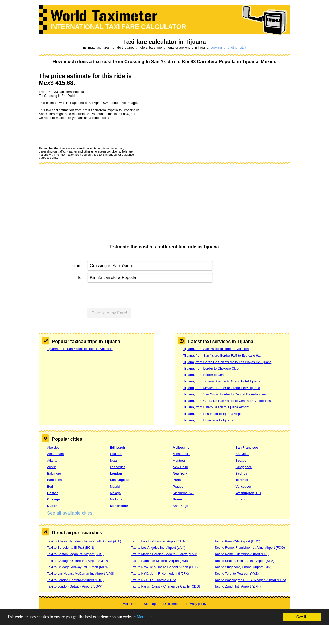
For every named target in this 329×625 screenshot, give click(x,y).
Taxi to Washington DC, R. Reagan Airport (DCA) (250, 580)
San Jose (242, 454)
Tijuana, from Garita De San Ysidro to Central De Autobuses (227, 401)
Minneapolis (181, 454)
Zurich (240, 499)
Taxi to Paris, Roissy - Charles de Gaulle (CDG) (165, 586)
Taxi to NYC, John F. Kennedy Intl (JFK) (160, 573)
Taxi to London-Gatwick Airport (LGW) (74, 586)
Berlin (51, 486)
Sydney (242, 473)
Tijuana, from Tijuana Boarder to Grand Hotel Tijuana (221, 381)
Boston (52, 493)
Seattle (241, 460)
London (116, 473)
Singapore (244, 467)
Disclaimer (171, 604)
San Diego (180, 506)
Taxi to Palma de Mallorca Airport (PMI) (159, 561)
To (79, 277)
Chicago (53, 499)
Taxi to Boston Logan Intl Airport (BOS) (75, 554)
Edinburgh (117, 447)
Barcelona (54, 480)
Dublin (52, 506)
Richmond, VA (183, 493)
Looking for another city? (228, 47)
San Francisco (247, 447)
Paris (177, 480)
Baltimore (54, 473)
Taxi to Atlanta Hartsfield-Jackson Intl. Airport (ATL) (84, 541)
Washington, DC (248, 493)
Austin (51, 467)
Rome (177, 499)
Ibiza (113, 460)
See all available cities (69, 513)
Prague (178, 486)
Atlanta (52, 460)
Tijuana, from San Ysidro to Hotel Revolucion (80, 349)
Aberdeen (54, 447)
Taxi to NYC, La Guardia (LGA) (153, 580)
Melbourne (181, 447)
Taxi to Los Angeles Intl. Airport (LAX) (158, 548)
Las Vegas (117, 467)
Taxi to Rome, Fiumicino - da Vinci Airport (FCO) (250, 548)
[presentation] (78, 133)
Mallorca (116, 499)
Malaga (115, 493)
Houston (116, 454)
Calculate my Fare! (109, 312)
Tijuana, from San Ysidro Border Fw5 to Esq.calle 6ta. (222, 355)
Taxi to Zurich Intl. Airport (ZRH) (238, 586)
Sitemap (150, 604)
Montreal (179, 460)
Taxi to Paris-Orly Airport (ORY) (237, 541)
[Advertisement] (164, 206)
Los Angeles (120, 480)
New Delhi (180, 467)
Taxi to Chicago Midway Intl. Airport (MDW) (78, 567)
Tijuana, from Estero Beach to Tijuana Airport (216, 407)
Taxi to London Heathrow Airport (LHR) (75, 580)
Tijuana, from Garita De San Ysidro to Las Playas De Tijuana (227, 362)
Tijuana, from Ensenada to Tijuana (208, 420)
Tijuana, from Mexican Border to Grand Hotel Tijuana (221, 388)
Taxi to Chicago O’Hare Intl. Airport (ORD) (77, 561)
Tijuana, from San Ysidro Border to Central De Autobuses (225, 394)
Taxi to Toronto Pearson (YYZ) (237, 573)
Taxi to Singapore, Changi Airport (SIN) (243, 567)
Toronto (242, 480)
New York (180, 473)
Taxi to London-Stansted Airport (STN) (158, 541)
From (77, 265)
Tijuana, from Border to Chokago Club (211, 368)
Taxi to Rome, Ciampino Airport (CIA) (242, 554)
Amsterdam (55, 454)
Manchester (119, 506)
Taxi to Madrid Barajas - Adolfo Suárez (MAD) (164, 554)
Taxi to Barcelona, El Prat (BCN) (70, 548)
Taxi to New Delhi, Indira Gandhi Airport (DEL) (164, 567)
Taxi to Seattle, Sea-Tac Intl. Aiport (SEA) (245, 561)
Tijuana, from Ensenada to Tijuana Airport (213, 414)
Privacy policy (196, 604)
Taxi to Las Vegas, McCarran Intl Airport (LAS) (80, 573)
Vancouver (243, 486)
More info (158, 617)
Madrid (115, 486)
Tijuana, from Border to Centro (205, 375)
